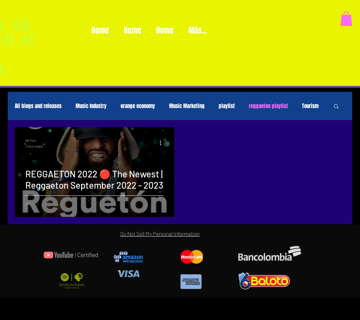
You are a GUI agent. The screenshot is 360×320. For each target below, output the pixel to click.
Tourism (310, 106)
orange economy (138, 106)
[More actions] (163, 142)
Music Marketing (187, 106)
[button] (346, 19)
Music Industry (91, 106)
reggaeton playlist (268, 106)
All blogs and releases (38, 106)
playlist (227, 106)
